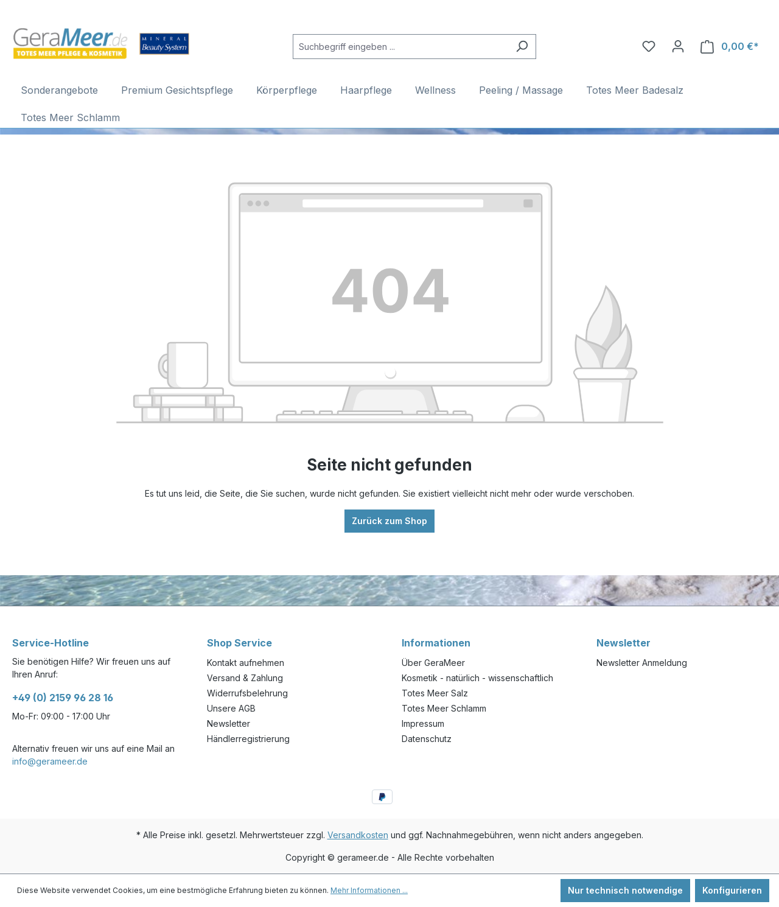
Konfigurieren (732, 890)
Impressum (423, 723)
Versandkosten (357, 835)
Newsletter (228, 723)
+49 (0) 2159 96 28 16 (62, 698)
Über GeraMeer (433, 662)
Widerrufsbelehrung (247, 693)
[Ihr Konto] (678, 46)
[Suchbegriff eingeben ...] (400, 46)
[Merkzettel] (648, 46)
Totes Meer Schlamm (444, 708)
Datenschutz (427, 739)
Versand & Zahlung (245, 678)
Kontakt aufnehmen (245, 662)
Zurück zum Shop (389, 521)
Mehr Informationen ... (369, 890)
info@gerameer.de (50, 761)
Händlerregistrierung (248, 739)
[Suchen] (522, 46)
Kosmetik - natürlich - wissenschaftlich (477, 678)
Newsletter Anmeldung (641, 662)
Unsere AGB (231, 708)
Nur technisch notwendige (625, 890)
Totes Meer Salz (435, 693)
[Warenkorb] (730, 46)
